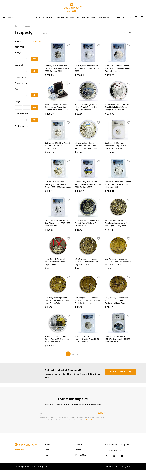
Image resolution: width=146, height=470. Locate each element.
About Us (79, 444)
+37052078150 (113, 450)
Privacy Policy (125, 466)
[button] (127, 32)
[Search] (4, 17)
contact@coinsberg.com (117, 444)
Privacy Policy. (90, 420)
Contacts (78, 450)
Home (17, 26)
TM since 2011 (73, 7)
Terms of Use (111, 466)
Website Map (80, 455)
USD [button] (119, 17)
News (47, 455)
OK (34, 58)
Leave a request (120, 371)
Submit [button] (101, 413)
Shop (47, 450)
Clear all (37, 41)
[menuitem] (38, 17)
